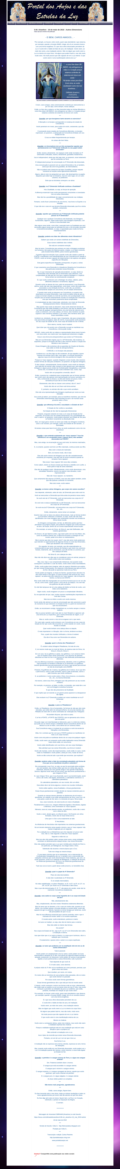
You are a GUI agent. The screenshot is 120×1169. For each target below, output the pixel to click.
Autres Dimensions (21, 23)
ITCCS (74, 23)
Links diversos (94, 23)
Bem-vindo (11, 23)
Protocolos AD (59, 23)
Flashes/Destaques (83, 23)
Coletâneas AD (48, 23)
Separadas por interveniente (35, 23)
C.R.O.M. (67, 23)
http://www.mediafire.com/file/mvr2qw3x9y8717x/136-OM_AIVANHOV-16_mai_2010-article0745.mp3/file (60, 100)
